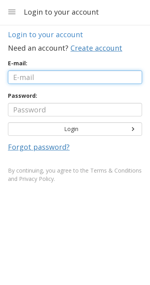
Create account (96, 48)
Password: (22, 95)
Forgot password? (39, 147)
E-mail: (17, 63)
